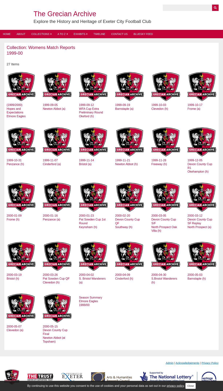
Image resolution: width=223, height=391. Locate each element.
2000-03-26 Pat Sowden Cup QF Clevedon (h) (56, 278)
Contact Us (119, 34)
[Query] (191, 8)
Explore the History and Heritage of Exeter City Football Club (92, 21)
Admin (170, 362)
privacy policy (175, 385)
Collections (40, 34)
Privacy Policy (210, 362)
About (21, 34)
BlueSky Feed (143, 34)
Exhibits (79, 34)
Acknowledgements (187, 362)
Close (190, 385)
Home (7, 34)
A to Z (62, 34)
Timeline (99, 34)
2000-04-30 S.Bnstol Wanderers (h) (164, 278)
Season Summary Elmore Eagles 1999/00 (90, 301)
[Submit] (215, 8)
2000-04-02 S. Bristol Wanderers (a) (92, 278)
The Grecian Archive (65, 14)
